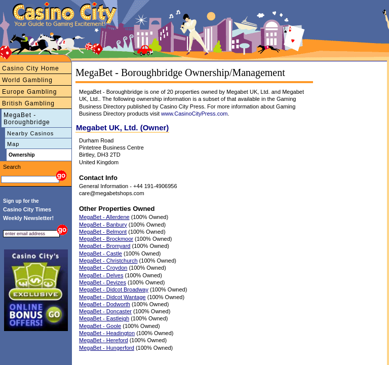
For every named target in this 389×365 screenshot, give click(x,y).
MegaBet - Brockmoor (106, 239)
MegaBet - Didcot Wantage (112, 297)
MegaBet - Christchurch (108, 261)
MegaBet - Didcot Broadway (113, 289)
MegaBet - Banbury (103, 225)
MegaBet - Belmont (103, 232)
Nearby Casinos (30, 133)
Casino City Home (30, 68)
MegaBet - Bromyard (104, 246)
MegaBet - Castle (100, 253)
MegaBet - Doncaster (105, 311)
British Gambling (28, 103)
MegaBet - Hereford (103, 340)
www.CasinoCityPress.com (194, 114)
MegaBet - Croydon (103, 268)
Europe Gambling (29, 91)
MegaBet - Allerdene (104, 217)
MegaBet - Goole (100, 326)
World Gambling (27, 80)
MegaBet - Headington (107, 333)
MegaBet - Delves (101, 275)
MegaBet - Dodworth (104, 304)
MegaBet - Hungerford (106, 348)
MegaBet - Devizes (102, 282)
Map (13, 144)
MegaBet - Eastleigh (104, 318)
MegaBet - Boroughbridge (27, 119)
